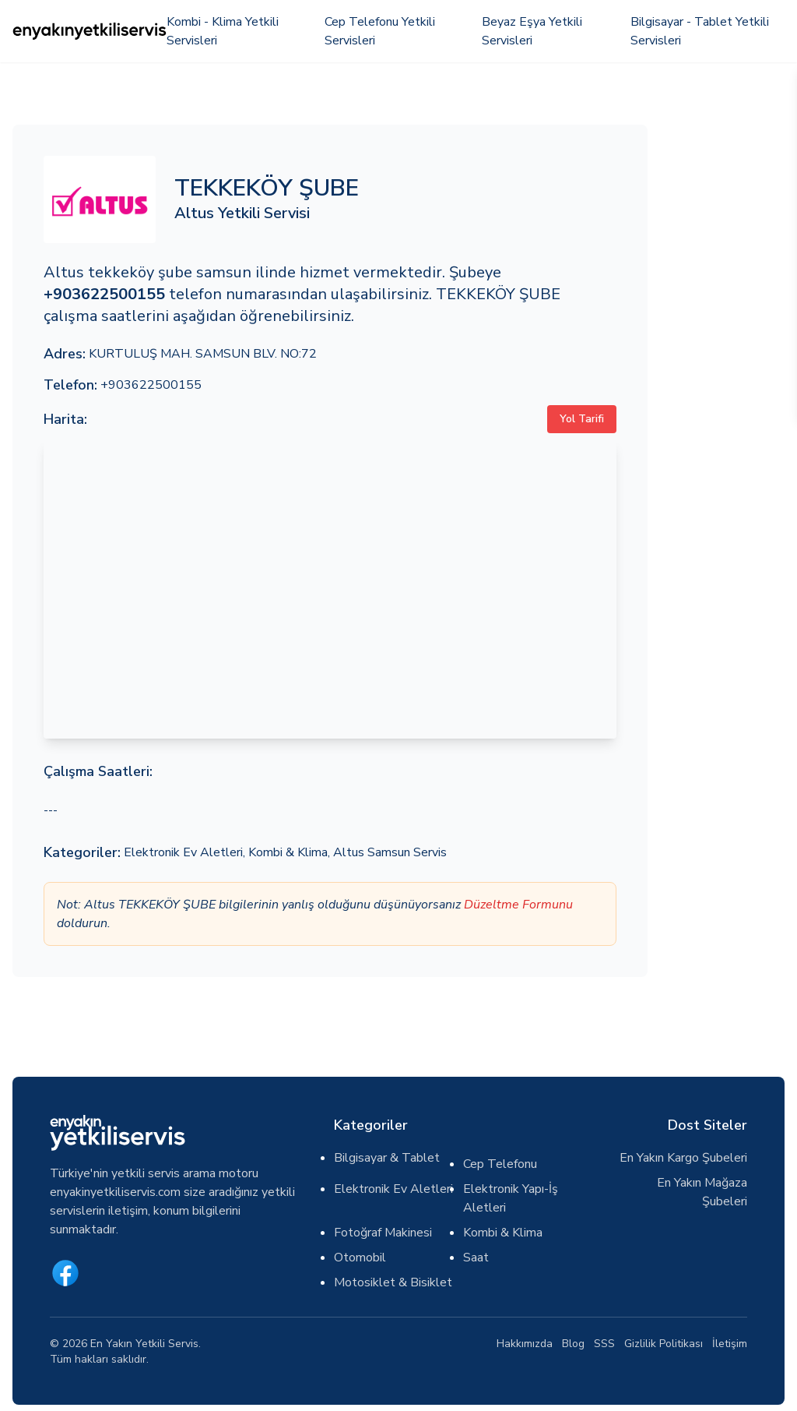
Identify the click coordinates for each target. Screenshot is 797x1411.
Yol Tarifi (582, 418)
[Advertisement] (725, 358)
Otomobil (360, 1257)
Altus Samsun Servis (390, 852)
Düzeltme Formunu (518, 904)
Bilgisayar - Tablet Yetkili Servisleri (699, 31)
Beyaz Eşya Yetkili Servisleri (532, 31)
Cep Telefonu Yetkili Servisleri (380, 31)
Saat (476, 1257)
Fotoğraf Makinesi (383, 1232)
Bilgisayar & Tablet (387, 1157)
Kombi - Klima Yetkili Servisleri (223, 31)
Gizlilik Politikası (663, 1343)
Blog (573, 1343)
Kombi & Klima (288, 852)
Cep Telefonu (500, 1164)
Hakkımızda (525, 1343)
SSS (604, 1343)
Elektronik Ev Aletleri (183, 852)
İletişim (729, 1343)
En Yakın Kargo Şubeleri (683, 1157)
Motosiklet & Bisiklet (393, 1282)
